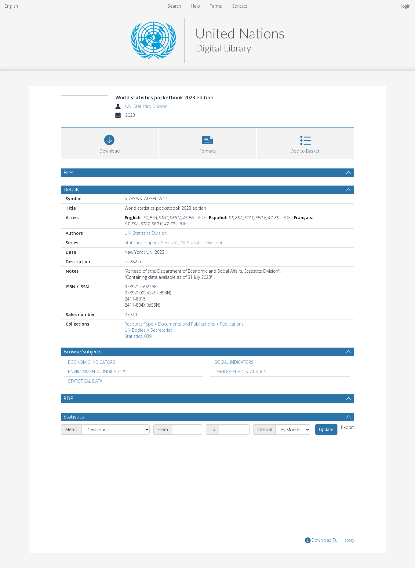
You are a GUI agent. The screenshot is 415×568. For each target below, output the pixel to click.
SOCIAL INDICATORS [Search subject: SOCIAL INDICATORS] (234, 362)
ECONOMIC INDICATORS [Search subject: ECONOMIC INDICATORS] (91, 362)
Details (71, 189)
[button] (207, 142)
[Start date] (187, 429)
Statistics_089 (138, 336)
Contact (239, 6)
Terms (216, 6)
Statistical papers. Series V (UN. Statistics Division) (173, 242)
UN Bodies (135, 330)
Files (69, 172)
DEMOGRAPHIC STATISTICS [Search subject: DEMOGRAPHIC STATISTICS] (240, 371)
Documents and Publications (186, 324)
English (11, 6)
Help (195, 6)
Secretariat (161, 330)
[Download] (109, 142)
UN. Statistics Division (146, 106)
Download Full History (329, 540)
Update (326, 429)
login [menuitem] (405, 6)
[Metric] (115, 429)
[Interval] (292, 429)
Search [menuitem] (174, 6)
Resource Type (139, 324)
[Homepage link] (207, 38)
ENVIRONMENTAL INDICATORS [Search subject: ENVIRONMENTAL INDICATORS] (97, 371)
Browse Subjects (82, 351)
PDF (202, 217)
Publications (232, 324)
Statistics (74, 416)
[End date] (234, 429)
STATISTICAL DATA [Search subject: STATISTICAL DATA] (85, 381)
